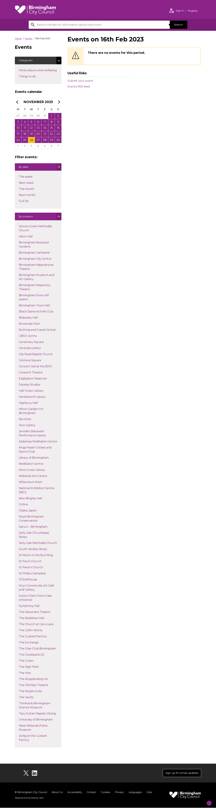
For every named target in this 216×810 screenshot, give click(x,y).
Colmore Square (30, 362)
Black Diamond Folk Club (36, 313)
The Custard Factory (33, 638)
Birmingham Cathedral (34, 254)
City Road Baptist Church (36, 356)
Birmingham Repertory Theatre (34, 289)
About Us (57, 794)
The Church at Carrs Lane (36, 626)
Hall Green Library (31, 393)
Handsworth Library (32, 399)
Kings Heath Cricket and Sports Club (35, 451)
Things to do (33, 76)
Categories (26, 60)
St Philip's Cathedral (32, 575)
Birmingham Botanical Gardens (34, 246)
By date (24, 169)
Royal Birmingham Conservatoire (31, 520)
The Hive (25, 675)
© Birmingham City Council (31, 794)
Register (193, 11)
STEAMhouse (28, 581)
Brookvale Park (29, 326)
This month (26, 190)
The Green (26, 663)
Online (23, 506)
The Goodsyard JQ (31, 656)
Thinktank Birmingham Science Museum (34, 707)
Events (28, 38)
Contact (91, 794)
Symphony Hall (29, 608)
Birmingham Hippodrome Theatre (36, 269)
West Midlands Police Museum (33, 730)
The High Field (29, 669)
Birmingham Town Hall (34, 307)
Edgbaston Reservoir (33, 380)
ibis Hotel (25, 421)
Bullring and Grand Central (37, 332)
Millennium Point (30, 484)
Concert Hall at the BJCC (35, 368)
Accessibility (74, 794)
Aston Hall (26, 238)
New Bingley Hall (30, 500)
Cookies (105, 794)
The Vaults (26, 699)
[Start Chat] (207, 801)
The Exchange (29, 644)
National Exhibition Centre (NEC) (36, 492)
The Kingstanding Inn (33, 681)
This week (25, 178)
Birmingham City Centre (35, 261)
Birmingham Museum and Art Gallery (36, 279)
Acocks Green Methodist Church (35, 230)
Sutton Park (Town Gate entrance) (35, 600)
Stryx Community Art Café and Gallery (36, 589)
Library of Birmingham (34, 460)
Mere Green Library (32, 472)
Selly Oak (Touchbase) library (34, 537)
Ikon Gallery (27, 427)
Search (178, 24)
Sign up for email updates (180, 775)
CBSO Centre (28, 338)
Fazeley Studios (29, 386)
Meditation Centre (31, 466)
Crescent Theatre (31, 374)
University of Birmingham (36, 721)
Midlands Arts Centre (33, 478)
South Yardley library (33, 551)
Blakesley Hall (28, 319)
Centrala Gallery (30, 350)
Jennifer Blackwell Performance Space (32, 435)
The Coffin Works (30, 632)
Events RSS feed (79, 86)
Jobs (148, 794)
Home (18, 38)
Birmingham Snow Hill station (34, 299)
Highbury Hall (28, 405)
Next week (26, 184)
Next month (27, 196)
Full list (24, 202)
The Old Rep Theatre (33, 687)
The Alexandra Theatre (34, 614)
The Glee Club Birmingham (37, 650)
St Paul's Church (30, 563)
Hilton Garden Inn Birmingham (31, 413)
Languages (134, 794)
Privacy (118, 794)
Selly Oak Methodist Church (38, 545)
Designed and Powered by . (29, 800)
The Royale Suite (30, 693)
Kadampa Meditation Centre (38, 443)
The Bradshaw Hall (31, 620)
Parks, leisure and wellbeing (40, 70)
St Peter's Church (31, 569)
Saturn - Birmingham (33, 529)
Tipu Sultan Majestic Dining (37, 715)
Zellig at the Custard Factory (33, 740)
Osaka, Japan (27, 512)
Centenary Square (31, 344)
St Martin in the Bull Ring (36, 557)
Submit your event (80, 80)
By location (26, 219)
